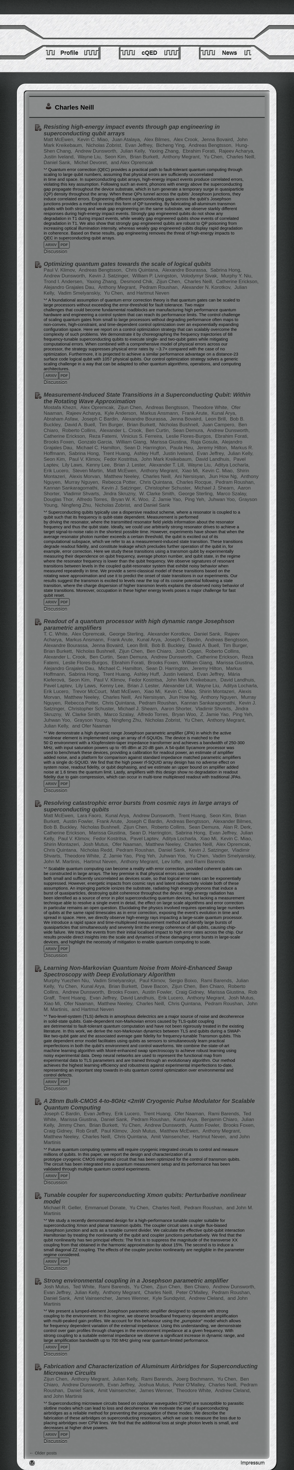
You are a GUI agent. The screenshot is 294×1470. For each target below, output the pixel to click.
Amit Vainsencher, (171, 1136)
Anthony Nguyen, (220, 697)
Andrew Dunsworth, (97, 151)
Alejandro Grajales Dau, (70, 287)
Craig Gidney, (190, 992)
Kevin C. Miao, (93, 139)
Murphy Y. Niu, (237, 276)
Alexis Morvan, (85, 476)
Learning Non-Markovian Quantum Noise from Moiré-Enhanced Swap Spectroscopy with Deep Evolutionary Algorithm (138, 971)
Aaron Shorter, (177, 708)
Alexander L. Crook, (122, 430)
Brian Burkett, (145, 157)
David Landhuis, (214, 459)
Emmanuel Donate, (106, 1207)
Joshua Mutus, (154, 1385)
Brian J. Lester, (131, 465)
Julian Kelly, (133, 151)
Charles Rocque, (195, 482)
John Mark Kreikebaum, (167, 459)
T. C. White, (57, 634)
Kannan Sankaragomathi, (72, 488)
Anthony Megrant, (182, 157)
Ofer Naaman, (128, 844)
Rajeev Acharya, (236, 151)
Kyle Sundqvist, (169, 1298)
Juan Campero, (219, 424)
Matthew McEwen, (180, 1131)
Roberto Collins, (80, 430)
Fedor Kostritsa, (122, 459)
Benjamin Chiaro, (220, 1119)
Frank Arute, (196, 413)
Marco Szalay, (232, 493)
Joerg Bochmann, (196, 1379)
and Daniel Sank (152, 505)
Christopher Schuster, (169, 488)
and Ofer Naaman (91, 726)
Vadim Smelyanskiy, (80, 293)
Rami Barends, (217, 980)
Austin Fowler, (79, 821)
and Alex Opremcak (132, 162)
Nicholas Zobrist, (105, 145)
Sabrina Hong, (225, 270)
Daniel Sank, (58, 162)
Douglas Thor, (59, 499)
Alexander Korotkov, (170, 634)
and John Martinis (63, 1396)
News (229, 53)
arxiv (51, 245)
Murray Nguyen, (83, 482)
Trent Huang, (117, 453)
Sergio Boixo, (184, 980)
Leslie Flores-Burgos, (190, 436)
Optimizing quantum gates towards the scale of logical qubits (127, 264)
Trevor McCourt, (90, 691)
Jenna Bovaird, (218, 139)
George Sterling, (196, 493)
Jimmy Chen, (73, 1125)
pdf (64, 245)
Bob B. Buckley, (169, 645)
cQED (149, 53)
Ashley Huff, (148, 453)
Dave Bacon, (155, 986)
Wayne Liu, (90, 157)
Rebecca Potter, (120, 482)
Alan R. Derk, (237, 827)
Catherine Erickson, (237, 281)
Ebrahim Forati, (200, 151)
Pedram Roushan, (160, 287)
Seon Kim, (117, 157)
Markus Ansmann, (160, 413)
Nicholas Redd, (97, 850)
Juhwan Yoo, (222, 499)
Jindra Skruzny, (120, 493)
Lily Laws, (73, 465)
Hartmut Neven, (101, 861)
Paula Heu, (183, 447)
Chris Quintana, (143, 270)
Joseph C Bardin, (101, 419)
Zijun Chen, (169, 281)
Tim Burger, (112, 424)
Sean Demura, (189, 430)
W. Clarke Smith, (158, 493)
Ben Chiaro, (160, 651)
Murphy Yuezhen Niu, (68, 980)
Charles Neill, (241, 157)
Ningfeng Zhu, (77, 505)
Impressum (253, 1463)
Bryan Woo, (185, 714)
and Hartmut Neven (148, 293)
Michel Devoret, (91, 162)
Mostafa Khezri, (61, 407)
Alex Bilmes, (158, 139)
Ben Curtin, (158, 430)
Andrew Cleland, (207, 1298)
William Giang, (132, 442)
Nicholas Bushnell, (180, 424)
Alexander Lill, (179, 685)
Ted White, (85, 1286)
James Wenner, (133, 1298)
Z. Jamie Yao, (167, 499)
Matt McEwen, (60, 139)
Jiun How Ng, (224, 476)
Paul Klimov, (153, 980)
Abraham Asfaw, (62, 419)
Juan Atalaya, (127, 139)
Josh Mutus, (97, 844)
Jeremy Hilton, (213, 447)
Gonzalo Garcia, (96, 442)
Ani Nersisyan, (191, 476)
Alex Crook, (187, 139)
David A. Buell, (81, 424)
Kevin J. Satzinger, (110, 276)
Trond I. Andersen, (64, 281)
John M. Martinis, (63, 861)
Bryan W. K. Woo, (131, 499)
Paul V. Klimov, (60, 270)
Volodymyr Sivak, (200, 276)
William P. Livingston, (155, 276)
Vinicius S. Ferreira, (143, 436)
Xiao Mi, (191, 470)
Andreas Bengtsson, (211, 145)
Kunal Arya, (223, 413)
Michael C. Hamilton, (99, 447)
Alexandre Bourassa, (185, 270)
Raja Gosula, (205, 442)
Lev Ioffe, (172, 861)
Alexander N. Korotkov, (207, 287)
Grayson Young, (92, 720)
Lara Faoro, (90, 815)
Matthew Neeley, (122, 476)
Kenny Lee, (99, 465)
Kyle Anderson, (122, 413)
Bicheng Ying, (171, 145)
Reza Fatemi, (104, 436)
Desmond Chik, (137, 281)
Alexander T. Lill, (167, 465)
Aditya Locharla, (232, 465)
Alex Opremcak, (98, 407)
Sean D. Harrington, (146, 447)
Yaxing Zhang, (165, 151)
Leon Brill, (216, 419)
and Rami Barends (205, 861)
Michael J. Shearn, (215, 488)
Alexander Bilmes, (232, 821)
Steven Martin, (88, 470)
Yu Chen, (214, 157)
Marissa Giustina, (169, 442)
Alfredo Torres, (93, 499)
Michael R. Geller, (64, 1207)
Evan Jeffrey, (139, 145)
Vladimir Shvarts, (82, 493)
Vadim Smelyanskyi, (115, 980)
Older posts (43, 1452)
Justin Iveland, (60, 157)
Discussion (55, 252)
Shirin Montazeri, (218, 691)
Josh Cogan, (189, 651)
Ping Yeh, (196, 499)
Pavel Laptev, (59, 685)
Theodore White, (211, 407)
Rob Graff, (88, 1131)
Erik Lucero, (57, 470)
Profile (69, 53)
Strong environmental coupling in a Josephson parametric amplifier (136, 1280)
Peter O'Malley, (193, 1292)
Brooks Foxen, (60, 442)
